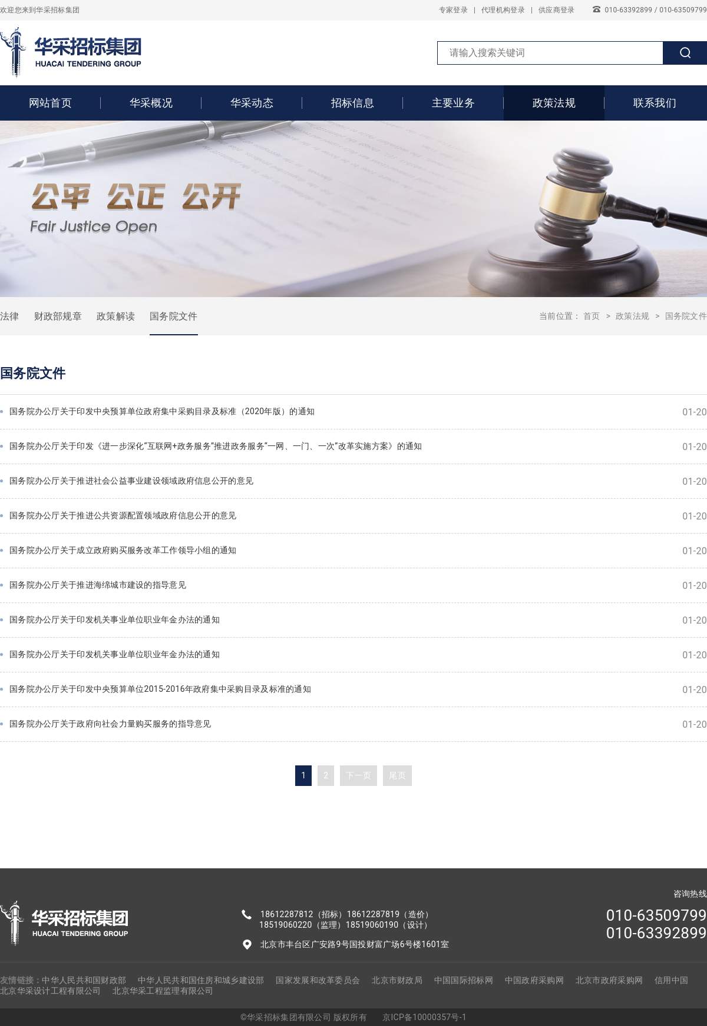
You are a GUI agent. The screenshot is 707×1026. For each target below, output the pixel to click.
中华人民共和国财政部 (84, 980)
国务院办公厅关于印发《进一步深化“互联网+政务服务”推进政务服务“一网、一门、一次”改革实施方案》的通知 (358, 446)
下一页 (358, 775)
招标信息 (352, 102)
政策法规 (554, 102)
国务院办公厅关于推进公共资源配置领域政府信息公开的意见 (358, 516)
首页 (591, 316)
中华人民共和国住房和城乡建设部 (201, 980)
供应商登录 (556, 10)
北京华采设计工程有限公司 (50, 990)
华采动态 (251, 102)
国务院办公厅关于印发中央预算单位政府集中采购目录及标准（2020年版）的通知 (358, 412)
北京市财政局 (397, 980)
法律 (9, 316)
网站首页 (50, 102)
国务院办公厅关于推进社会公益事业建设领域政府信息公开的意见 (358, 481)
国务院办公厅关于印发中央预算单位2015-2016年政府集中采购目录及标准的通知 (358, 689)
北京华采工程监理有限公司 (163, 990)
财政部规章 (58, 316)
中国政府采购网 (534, 980)
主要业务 (453, 102)
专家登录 (453, 10)
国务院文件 (173, 316)
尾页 (397, 775)
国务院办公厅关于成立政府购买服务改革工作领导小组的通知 (358, 551)
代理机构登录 (503, 10)
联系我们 (654, 102)
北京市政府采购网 (609, 980)
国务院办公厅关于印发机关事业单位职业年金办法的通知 (358, 620)
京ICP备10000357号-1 (424, 1017)
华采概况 (151, 102)
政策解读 (116, 316)
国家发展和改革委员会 (318, 980)
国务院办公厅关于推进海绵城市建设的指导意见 (358, 585)
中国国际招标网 (463, 980)
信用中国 (671, 980)
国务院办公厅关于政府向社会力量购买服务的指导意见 (358, 724)
